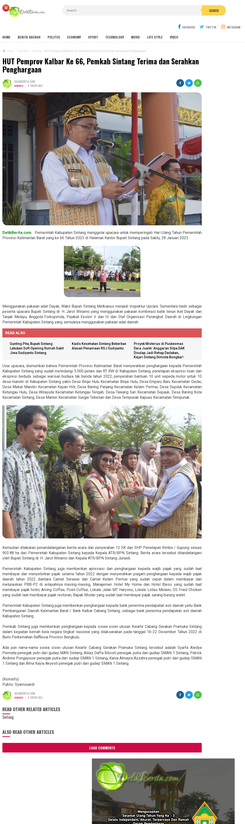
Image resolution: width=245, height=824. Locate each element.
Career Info (199, 804)
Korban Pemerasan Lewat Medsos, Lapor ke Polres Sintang (201, 405)
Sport (93, 26)
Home (6, 26)
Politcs (54, 26)
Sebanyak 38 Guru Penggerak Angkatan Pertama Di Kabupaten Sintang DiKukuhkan (200, 352)
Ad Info (87, 804)
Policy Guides (151, 804)
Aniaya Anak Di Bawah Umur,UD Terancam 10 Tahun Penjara (199, 446)
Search (152, 10)
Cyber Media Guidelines (116, 804)
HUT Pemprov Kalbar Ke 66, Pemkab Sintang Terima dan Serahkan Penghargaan (79, 54)
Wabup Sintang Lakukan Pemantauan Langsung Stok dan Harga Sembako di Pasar (208, 171)
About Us (46, 804)
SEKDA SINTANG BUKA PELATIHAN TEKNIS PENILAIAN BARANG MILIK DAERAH (206, 185)
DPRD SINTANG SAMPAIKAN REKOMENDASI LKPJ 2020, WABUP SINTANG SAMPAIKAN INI (208, 211)
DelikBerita (121, 812)
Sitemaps (26, 804)
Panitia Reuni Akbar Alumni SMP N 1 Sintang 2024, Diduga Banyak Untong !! (213, 279)
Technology (114, 26)
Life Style (155, 26)
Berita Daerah (29, 26)
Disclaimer (176, 804)
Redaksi (219, 804)
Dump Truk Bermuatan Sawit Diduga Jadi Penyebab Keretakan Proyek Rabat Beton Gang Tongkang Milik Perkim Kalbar (207, 470)
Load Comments (84, 731)
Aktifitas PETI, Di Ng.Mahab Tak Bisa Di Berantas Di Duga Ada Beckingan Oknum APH (203, 495)
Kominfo (19, 75)
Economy (74, 26)
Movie (135, 26)
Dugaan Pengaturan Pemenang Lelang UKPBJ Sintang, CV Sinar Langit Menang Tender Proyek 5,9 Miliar (206, 329)
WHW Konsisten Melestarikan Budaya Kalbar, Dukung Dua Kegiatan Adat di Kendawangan (199, 426)
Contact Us (67, 804)
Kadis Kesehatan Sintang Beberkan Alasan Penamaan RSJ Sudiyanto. (85, 324)
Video (174, 26)
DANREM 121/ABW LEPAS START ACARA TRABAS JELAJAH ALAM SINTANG (205, 158)
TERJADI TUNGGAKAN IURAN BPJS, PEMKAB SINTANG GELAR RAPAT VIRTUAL (207, 198)
